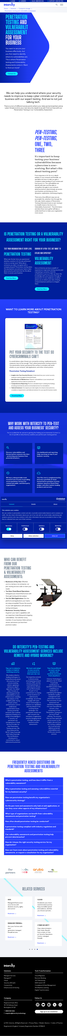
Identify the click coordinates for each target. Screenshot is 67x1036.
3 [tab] (35, 949)
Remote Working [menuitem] (40, 978)
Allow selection (33, 536)
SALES (37, 1)
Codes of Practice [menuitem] (57, 1023)
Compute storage (24, 8)
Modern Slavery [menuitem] (44, 1023)
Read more (19, 914)
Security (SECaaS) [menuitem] (9, 983)
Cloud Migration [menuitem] (40, 976)
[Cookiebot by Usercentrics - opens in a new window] (57, 499)
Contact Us (12, 74)
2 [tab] (32, 949)
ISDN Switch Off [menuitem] (40, 983)
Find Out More (11, 278)
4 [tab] (37, 949)
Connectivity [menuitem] (8, 985)
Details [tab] (33, 504)
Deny (12, 536)
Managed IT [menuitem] (7, 978)
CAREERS (22, 1)
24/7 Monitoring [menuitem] (40, 980)
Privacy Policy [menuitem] (33, 1023)
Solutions (13, 8)
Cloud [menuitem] (6, 980)
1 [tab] (30, 949)
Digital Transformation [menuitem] (42, 990)
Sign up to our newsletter (49, 1012)
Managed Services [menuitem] (10, 976)
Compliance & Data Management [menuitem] (45, 985)
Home (6, 8)
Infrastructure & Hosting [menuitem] (11, 988)
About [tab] (55, 504)
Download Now (17, 396)
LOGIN (12, 1)
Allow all (54, 536)
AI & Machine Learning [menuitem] (42, 988)
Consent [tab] (11, 504)
